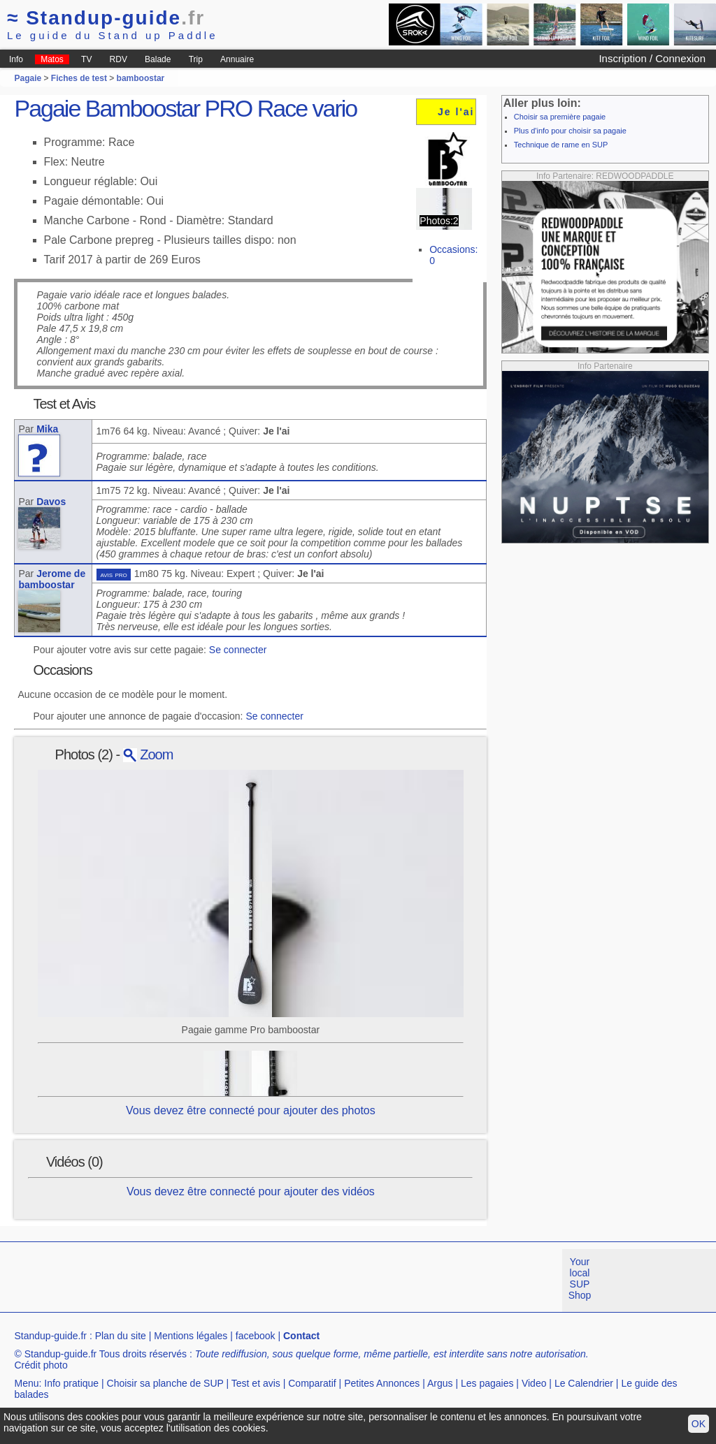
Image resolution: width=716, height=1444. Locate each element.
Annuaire (237, 59)
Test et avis (255, 1383)
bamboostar (141, 78)
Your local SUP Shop (580, 1278)
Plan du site (120, 1335)
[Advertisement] (254, 1280)
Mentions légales (190, 1335)
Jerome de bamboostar (51, 579)
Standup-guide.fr (50, 1335)
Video (534, 1383)
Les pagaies (487, 1383)
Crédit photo (40, 1365)
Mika (47, 429)
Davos (51, 501)
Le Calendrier (583, 1383)
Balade (158, 59)
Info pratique (71, 1383)
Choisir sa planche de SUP (165, 1383)
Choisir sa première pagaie (560, 116)
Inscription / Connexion (652, 58)
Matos (52, 59)
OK (699, 1423)
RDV (118, 59)
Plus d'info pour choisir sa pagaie (570, 130)
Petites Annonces (382, 1383)
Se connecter (238, 649)
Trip (196, 59)
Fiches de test (79, 78)
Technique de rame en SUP (561, 144)
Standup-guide (106, 18)
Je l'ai (456, 111)
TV (86, 59)
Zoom (148, 754)
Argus (440, 1383)
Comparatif (312, 1383)
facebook (255, 1335)
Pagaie (27, 78)
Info (16, 59)
